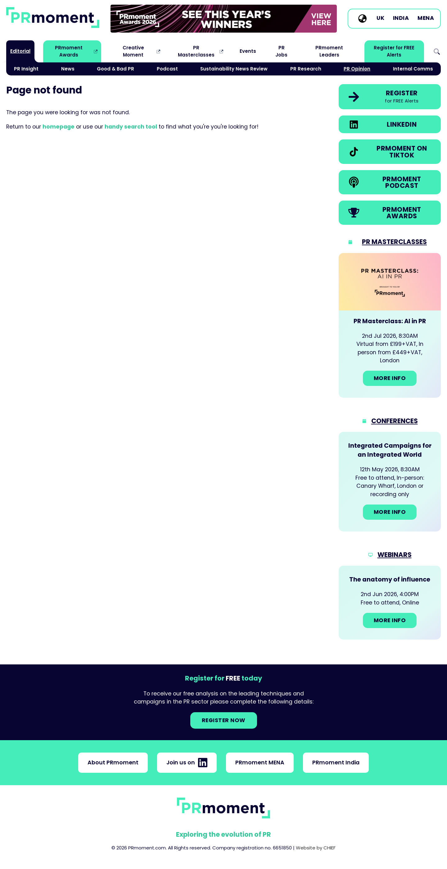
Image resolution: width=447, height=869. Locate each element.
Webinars (394, 554)
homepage (58, 126)
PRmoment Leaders (329, 51)
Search (437, 51)
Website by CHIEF (316, 847)
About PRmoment (113, 762)
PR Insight (26, 69)
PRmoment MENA (259, 762)
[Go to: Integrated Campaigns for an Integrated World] (389, 481)
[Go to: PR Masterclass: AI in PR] (389, 325)
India (401, 18)
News (67, 69)
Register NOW (224, 720)
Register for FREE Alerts (394, 51)
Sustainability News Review (234, 69)
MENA (426, 18)
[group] (224, 19)
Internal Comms (413, 69)
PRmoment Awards (69, 51)
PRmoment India (335, 762)
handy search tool (131, 126)
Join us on (186, 762)
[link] (224, 19)
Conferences (394, 420)
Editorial (20, 51)
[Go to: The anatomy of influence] (389, 602)
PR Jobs (281, 51)
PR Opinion (357, 69)
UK (380, 18)
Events (248, 51)
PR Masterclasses (196, 51)
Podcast (167, 69)
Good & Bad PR (115, 69)
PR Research (305, 69)
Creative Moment (133, 51)
